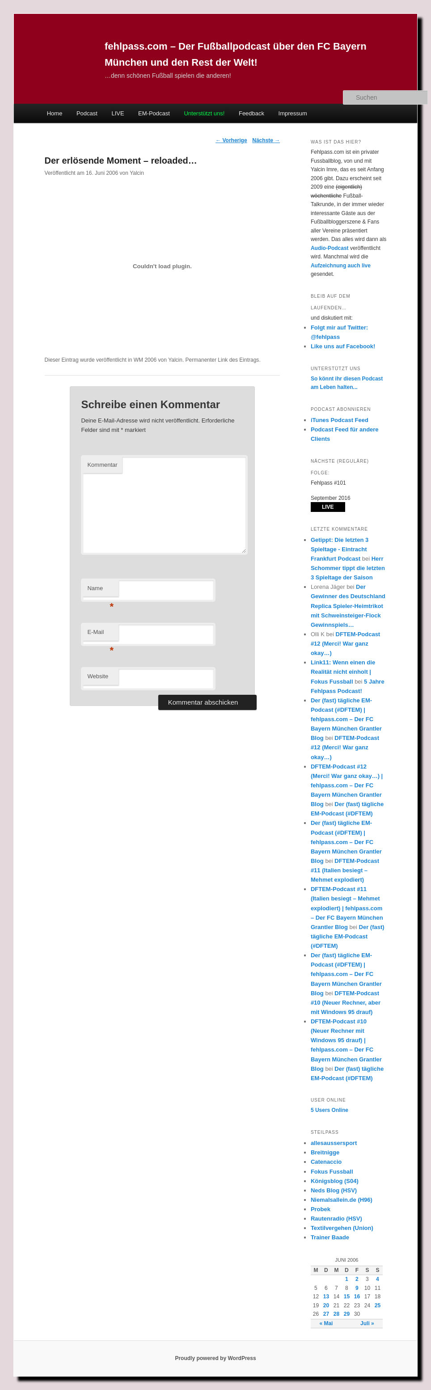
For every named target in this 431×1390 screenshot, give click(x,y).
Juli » (367, 1323)
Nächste (266, 140)
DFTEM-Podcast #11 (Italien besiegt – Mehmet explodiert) (345, 870)
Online (329, 1110)
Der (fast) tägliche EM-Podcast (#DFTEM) (348, 936)
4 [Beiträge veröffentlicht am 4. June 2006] (377, 1279)
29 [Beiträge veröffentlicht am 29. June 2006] (347, 1314)
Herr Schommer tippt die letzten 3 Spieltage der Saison (348, 568)
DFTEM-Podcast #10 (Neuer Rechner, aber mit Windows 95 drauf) (345, 1002)
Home (55, 113)
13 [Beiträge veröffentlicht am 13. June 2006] (326, 1296)
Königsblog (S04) (335, 1181)
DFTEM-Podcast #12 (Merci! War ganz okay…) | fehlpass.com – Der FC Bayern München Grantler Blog (347, 785)
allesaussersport (334, 1143)
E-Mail (100, 635)
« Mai (326, 1323)
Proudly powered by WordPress (215, 1358)
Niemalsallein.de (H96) (341, 1199)
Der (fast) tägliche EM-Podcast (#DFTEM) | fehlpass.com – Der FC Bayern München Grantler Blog (346, 719)
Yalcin (137, 173)
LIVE (117, 113)
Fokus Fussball (332, 1171)
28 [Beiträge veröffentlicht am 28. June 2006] (336, 1314)
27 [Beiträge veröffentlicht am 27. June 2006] (326, 1314)
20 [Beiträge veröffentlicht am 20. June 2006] (326, 1305)
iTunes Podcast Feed (339, 420)
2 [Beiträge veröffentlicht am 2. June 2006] (357, 1279)
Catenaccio (326, 1161)
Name (100, 591)
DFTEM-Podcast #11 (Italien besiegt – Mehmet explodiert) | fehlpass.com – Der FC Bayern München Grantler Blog (347, 908)
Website (97, 676)
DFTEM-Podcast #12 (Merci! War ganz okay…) (345, 643)
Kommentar (102, 464)
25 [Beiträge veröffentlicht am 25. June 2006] (377, 1305)
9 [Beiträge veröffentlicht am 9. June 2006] (357, 1288)
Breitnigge (325, 1152)
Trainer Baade (330, 1237)
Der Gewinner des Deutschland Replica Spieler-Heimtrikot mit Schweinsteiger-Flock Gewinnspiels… (348, 605)
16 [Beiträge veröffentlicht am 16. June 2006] (357, 1296)
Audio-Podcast (330, 248)
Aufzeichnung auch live (341, 265)
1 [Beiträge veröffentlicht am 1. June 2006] (346, 1279)
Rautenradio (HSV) (336, 1218)
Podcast (86, 113)
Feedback (251, 113)
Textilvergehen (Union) (342, 1228)
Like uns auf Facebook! (343, 346)
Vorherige (231, 140)
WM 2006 (145, 360)
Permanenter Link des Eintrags (222, 360)
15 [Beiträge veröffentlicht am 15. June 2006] (347, 1296)
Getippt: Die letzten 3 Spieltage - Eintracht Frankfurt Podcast (339, 549)
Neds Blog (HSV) (334, 1190)
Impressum (293, 113)
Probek (320, 1209)
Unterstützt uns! (204, 113)
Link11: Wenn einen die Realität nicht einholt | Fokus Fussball (343, 671)
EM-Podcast (154, 113)
